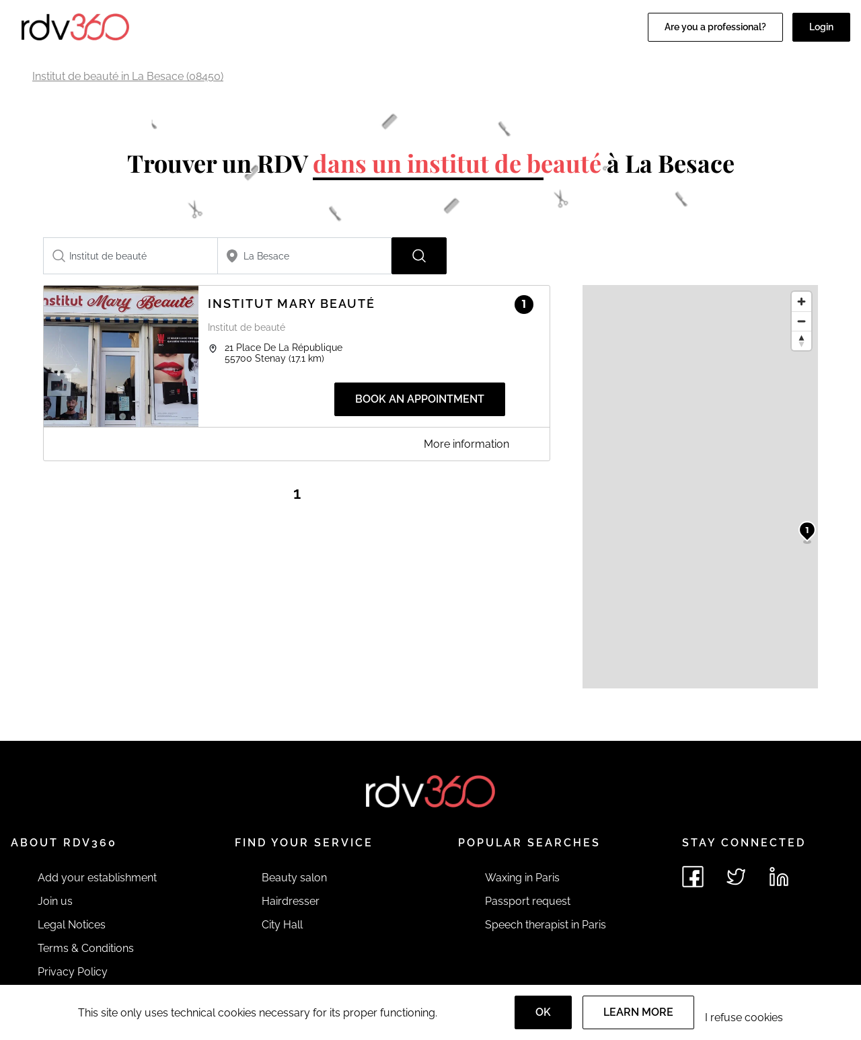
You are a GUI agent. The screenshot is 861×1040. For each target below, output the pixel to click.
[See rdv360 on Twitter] (736, 876)
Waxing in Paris (522, 877)
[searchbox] (130, 255)
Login (821, 27)
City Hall (282, 924)
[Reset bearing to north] (801, 340)
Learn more (638, 1012)
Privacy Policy (73, 971)
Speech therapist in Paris (545, 924)
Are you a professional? (715, 27)
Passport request (527, 901)
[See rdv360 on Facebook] (693, 876)
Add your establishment (97, 877)
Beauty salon (294, 877)
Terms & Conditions (86, 948)
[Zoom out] (801, 321)
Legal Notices (72, 924)
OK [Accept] (543, 1012)
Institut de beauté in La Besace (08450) (127, 76)
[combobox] (130, 255)
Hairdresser (291, 901)
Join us (55, 901)
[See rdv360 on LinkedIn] (779, 876)
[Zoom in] (801, 301)
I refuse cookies (744, 1017)
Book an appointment (419, 399)
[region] (700, 486)
